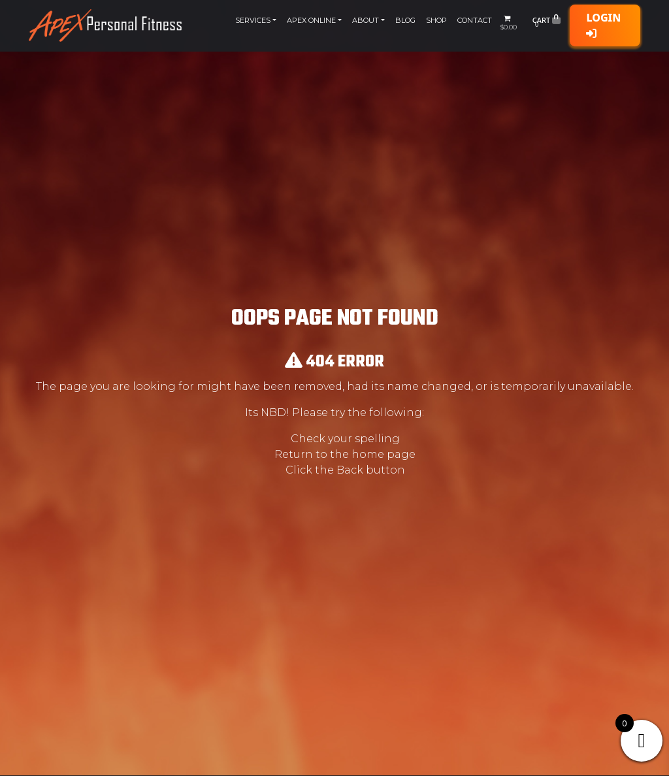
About (365, 20)
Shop (436, 20)
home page (383, 454)
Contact (474, 20)
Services (252, 20)
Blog (405, 20)
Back (349, 470)
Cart (546, 22)
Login (603, 24)
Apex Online (311, 20)
